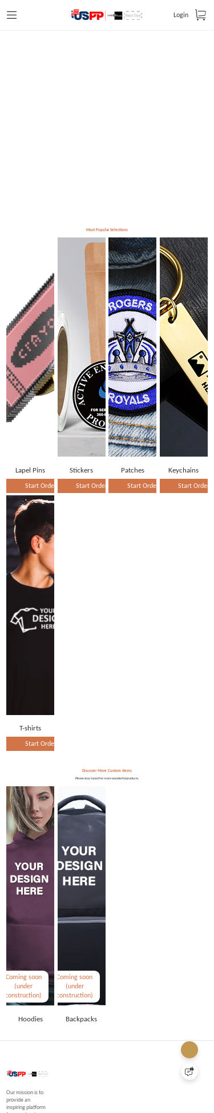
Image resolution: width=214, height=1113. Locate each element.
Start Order (40, 523)
